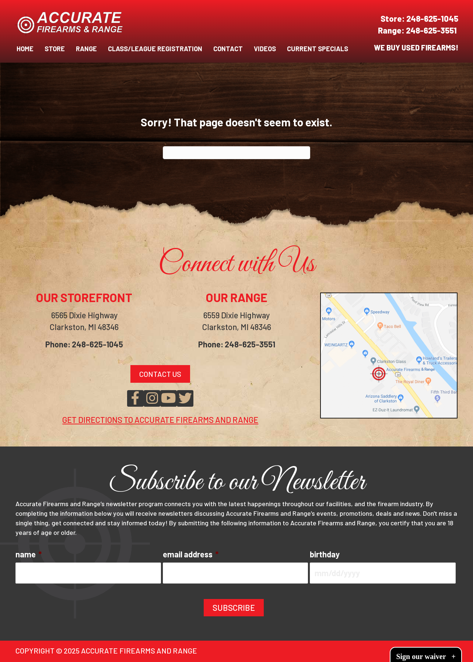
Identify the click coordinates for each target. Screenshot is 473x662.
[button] (135, 398)
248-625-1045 (432, 18)
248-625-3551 (432, 30)
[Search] (236, 152)
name (28, 554)
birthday (325, 554)
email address (190, 554)
